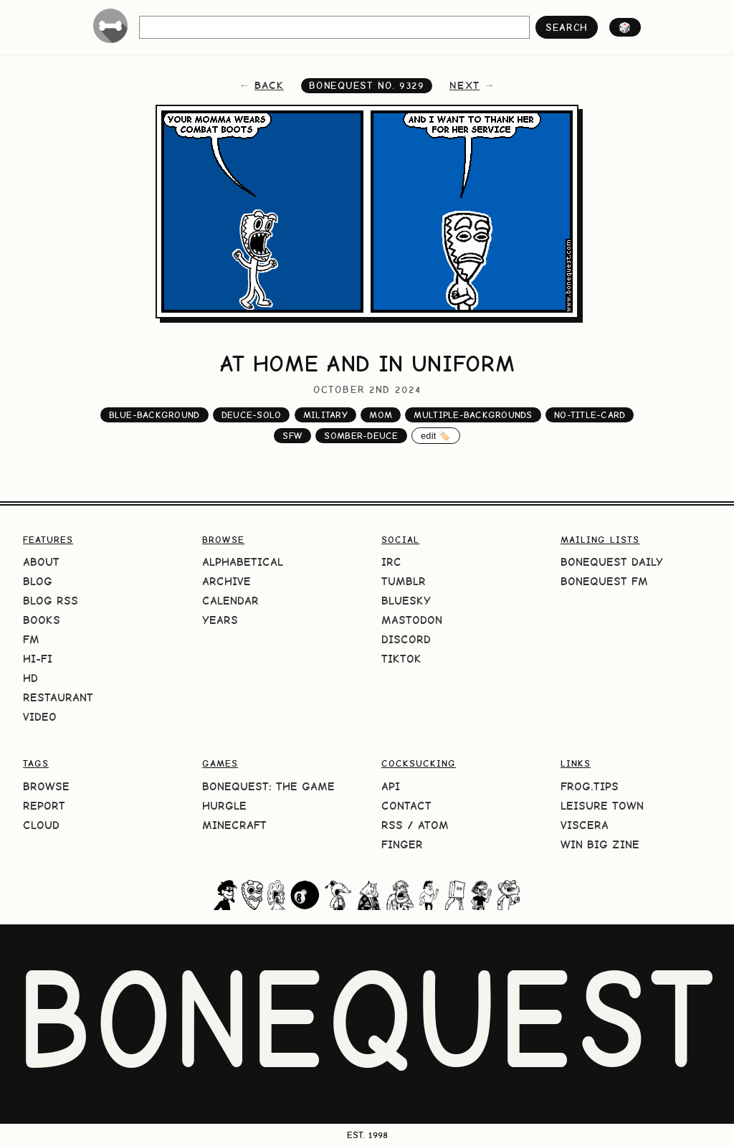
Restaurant (58, 697)
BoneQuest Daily (612, 562)
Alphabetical (242, 562)
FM (31, 639)
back (269, 85)
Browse (46, 786)
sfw (292, 435)
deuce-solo (251, 414)
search (566, 27)
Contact (406, 806)
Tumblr (403, 581)
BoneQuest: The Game (268, 786)
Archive (226, 581)
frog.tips (590, 786)
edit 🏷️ (436, 435)
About (41, 562)
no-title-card (589, 414)
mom (380, 414)
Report (44, 806)
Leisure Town (602, 806)
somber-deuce (361, 435)
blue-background (154, 414)
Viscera (585, 825)
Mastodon (411, 620)
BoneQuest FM (604, 581)
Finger (402, 844)
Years (220, 620)
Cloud (41, 825)
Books (41, 620)
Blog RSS (50, 600)
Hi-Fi (37, 659)
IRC (391, 562)
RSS (392, 825)
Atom (433, 825)
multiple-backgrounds (473, 414)
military (325, 414)
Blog (37, 581)
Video (40, 717)
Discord (406, 639)
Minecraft (234, 825)
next (464, 85)
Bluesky (406, 600)
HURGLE (224, 806)
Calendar (230, 600)
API (390, 786)
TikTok (401, 659)
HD (30, 678)
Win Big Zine (600, 844)
